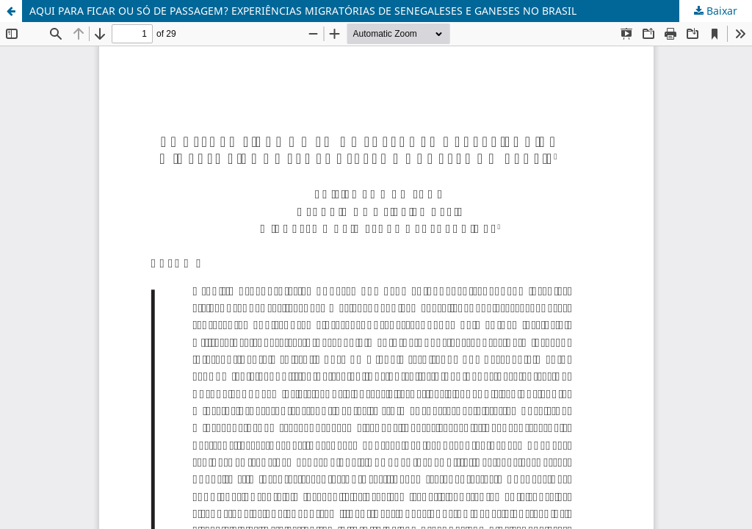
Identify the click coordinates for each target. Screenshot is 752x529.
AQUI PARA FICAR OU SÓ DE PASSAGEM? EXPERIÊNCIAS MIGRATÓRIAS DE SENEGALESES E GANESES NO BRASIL (302, 11)
